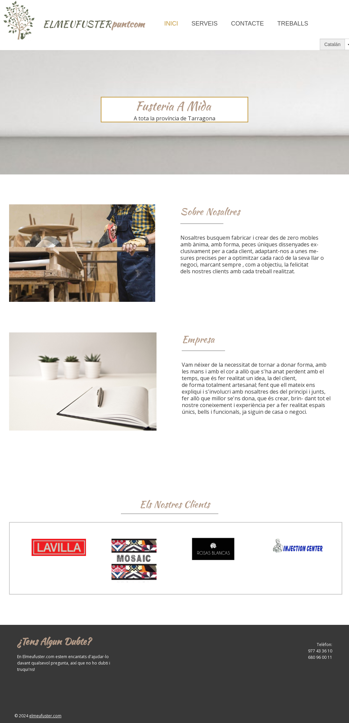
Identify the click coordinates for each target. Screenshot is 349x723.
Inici (171, 23)
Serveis (204, 23)
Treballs (292, 23)
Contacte (247, 23)
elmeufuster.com (45, 716)
